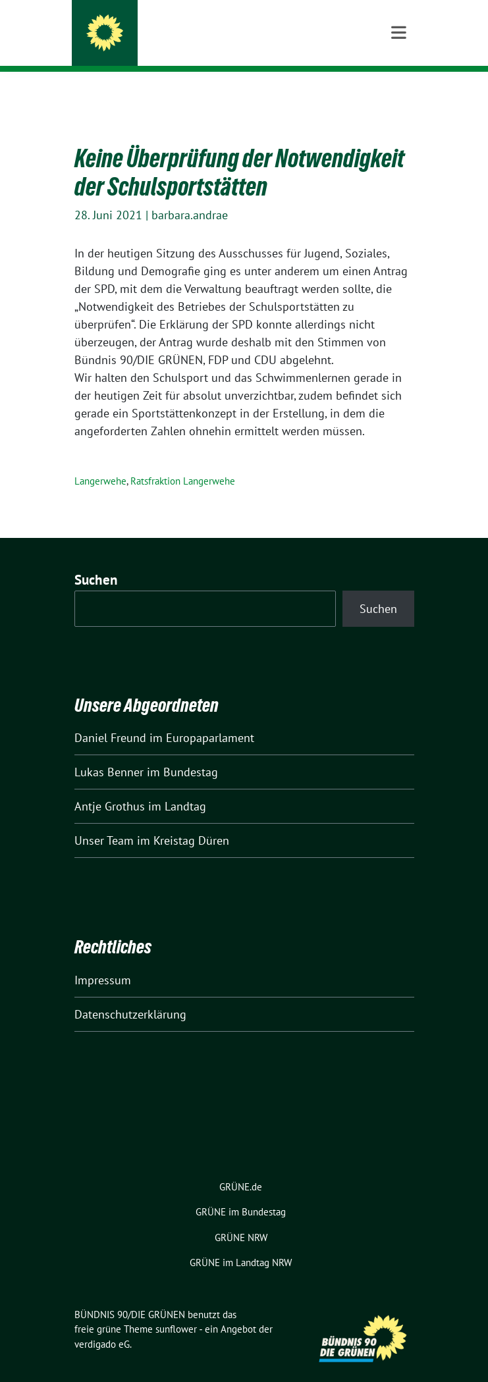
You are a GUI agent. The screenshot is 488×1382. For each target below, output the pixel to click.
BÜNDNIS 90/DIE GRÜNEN (186, 27)
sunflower (176, 1308)
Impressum (102, 959)
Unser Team (104, 820)
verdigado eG (102, 1323)
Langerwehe (100, 460)
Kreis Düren (149, 45)
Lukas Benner (109, 751)
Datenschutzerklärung (130, 993)
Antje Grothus (109, 785)
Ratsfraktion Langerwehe (182, 460)
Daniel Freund (110, 717)
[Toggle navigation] (398, 92)
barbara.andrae (189, 194)
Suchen (96, 559)
